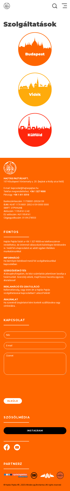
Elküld (12, 401)
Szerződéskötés (15, 270)
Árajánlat (11, 299)
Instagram (35, 430)
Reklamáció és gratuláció (22, 286)
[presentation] (31, 392)
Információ (11, 257)
